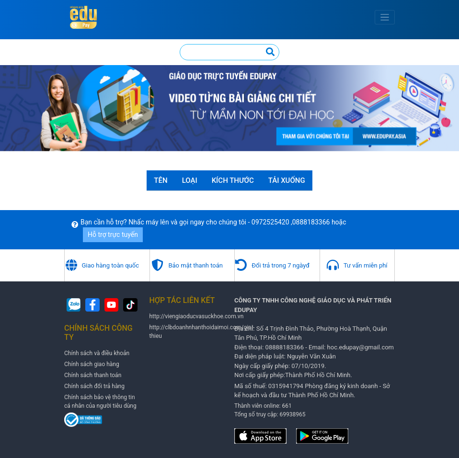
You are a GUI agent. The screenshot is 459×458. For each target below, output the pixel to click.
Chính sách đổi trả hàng (94, 386)
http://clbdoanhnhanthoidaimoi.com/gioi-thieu (202, 331)
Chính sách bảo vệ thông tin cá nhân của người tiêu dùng (100, 401)
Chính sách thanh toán (92, 375)
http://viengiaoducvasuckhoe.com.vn (196, 316)
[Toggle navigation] (385, 17)
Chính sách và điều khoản (96, 353)
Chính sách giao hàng (91, 364)
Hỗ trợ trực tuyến (113, 234)
